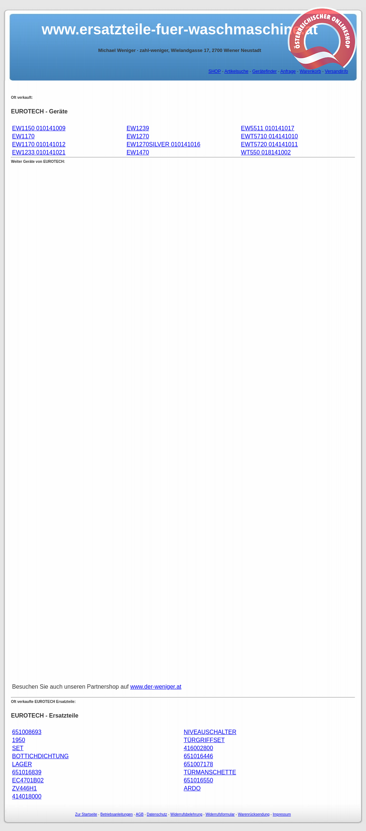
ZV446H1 (24, 788)
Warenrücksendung (253, 814)
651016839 (26, 772)
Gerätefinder (264, 71)
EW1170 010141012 (39, 144)
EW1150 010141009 (39, 128)
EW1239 (138, 128)
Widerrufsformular (220, 814)
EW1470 (138, 152)
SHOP (214, 71)
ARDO (192, 788)
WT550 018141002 (266, 152)
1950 (18, 740)
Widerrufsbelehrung (186, 814)
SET (17, 748)
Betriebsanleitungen (116, 814)
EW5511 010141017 (267, 128)
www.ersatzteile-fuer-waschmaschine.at (180, 29)
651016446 (198, 756)
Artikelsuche (236, 71)
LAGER (22, 764)
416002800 (198, 748)
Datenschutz (157, 814)
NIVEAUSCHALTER (210, 732)
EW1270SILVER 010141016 (164, 144)
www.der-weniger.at (156, 687)
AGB (139, 814)
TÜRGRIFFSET (204, 740)
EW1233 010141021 (39, 152)
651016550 (198, 780)
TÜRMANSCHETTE (210, 772)
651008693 (26, 732)
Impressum (282, 814)
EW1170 (23, 136)
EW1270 (138, 136)
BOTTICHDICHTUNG (40, 756)
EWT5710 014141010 (269, 136)
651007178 (198, 764)
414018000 (26, 796)
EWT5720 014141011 (269, 144)
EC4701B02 (28, 780)
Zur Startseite (86, 814)
